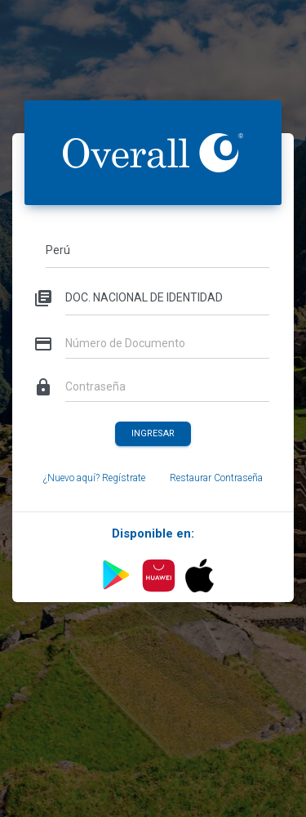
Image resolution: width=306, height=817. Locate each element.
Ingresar (153, 432)
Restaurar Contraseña (216, 478)
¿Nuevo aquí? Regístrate (94, 478)
